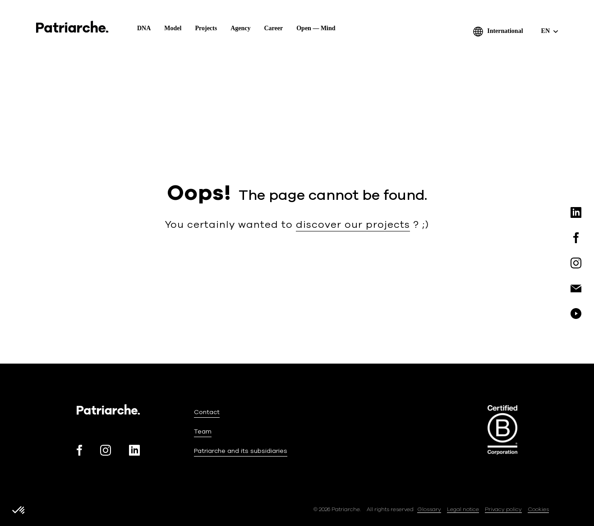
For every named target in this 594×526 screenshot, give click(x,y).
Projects (206, 28)
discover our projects (353, 224)
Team (203, 431)
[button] (19, 510)
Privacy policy (503, 509)
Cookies (538, 509)
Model (172, 28)
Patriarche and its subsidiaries (240, 451)
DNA (144, 28)
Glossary (429, 509)
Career (273, 28)
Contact (207, 412)
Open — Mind (315, 28)
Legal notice (463, 509)
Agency (240, 28)
